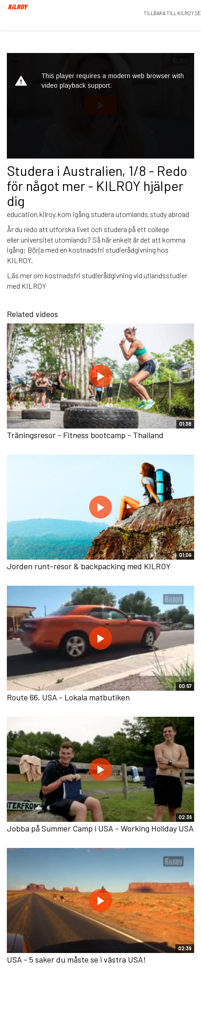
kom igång (73, 214)
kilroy (47, 214)
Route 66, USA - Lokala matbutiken (68, 697)
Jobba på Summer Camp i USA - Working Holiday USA (100, 828)
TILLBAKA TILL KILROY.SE (172, 13)
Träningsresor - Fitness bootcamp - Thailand (85, 435)
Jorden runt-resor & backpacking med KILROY (89, 566)
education (22, 214)
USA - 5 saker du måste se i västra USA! (76, 959)
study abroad (169, 214)
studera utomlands (119, 214)
